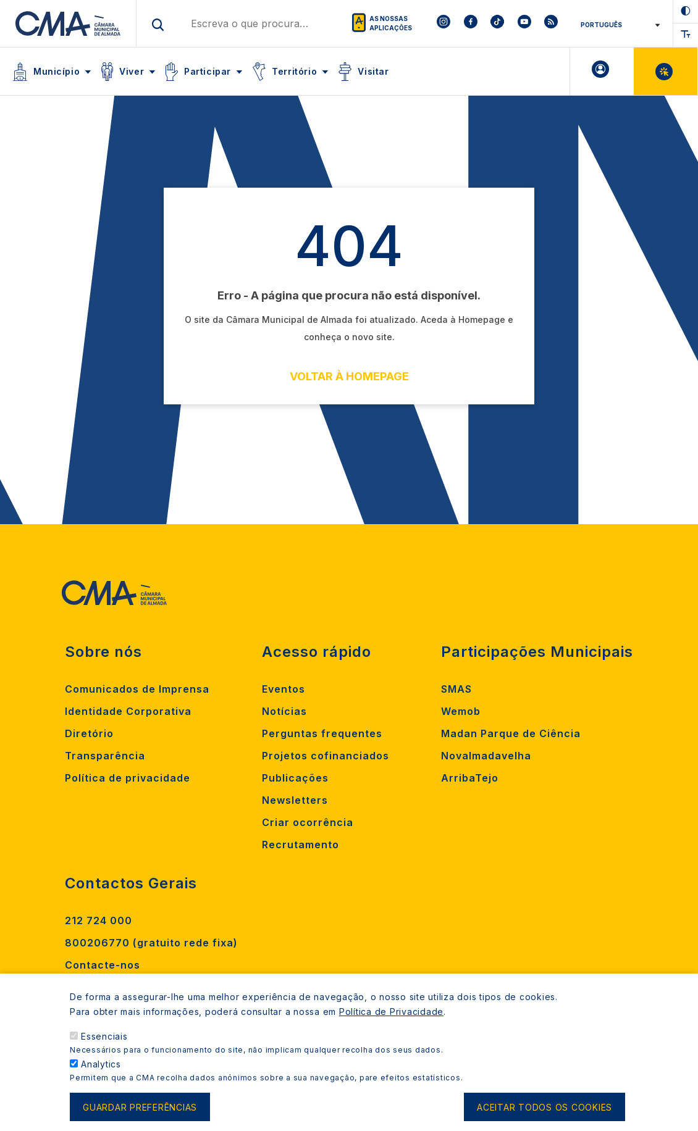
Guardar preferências (140, 1111)
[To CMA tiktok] (497, 23)
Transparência (105, 755)
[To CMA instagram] (443, 23)
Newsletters (295, 800)
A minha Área (602, 71)
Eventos (283, 689)
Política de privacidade (127, 778)
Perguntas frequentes (322, 733)
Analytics (101, 1067)
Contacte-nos (102, 965)
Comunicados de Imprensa (137, 689)
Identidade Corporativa (128, 711)
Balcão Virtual (665, 71)
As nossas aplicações (390, 23)
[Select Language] (616, 24)
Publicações (295, 778)
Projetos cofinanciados (325, 755)
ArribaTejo (469, 778)
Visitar (373, 71)
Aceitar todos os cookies (544, 1111)
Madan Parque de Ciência (511, 733)
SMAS (456, 689)
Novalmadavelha (486, 755)
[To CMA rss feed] (551, 23)
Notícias (284, 711)
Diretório (89, 733)
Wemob (461, 711)
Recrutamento (300, 844)
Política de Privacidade (391, 1015)
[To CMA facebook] (470, 23)
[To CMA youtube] (524, 23)
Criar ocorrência (307, 822)
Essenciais (104, 1040)
